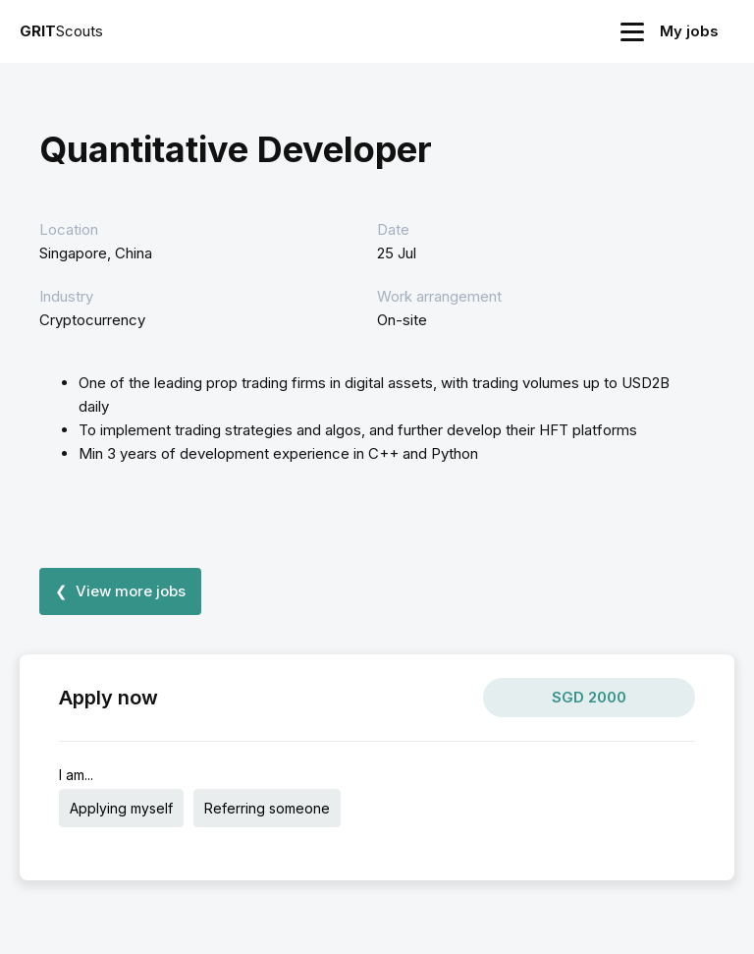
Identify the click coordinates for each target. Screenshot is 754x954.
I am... (76, 774)
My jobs (689, 31)
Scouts (61, 31)
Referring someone (267, 808)
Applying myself (121, 808)
